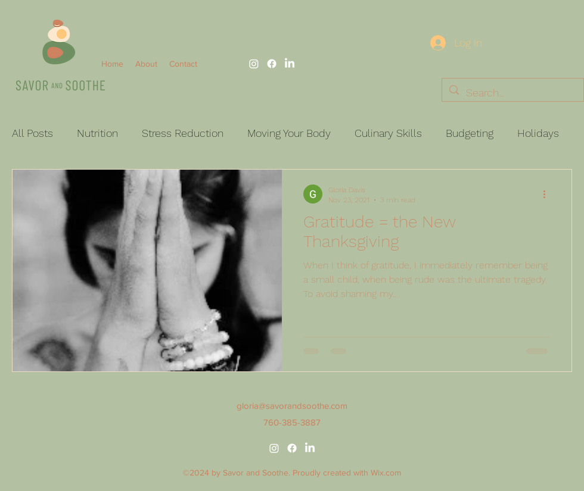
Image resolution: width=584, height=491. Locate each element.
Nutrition (97, 133)
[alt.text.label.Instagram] (254, 64)
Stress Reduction (182, 133)
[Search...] (512, 93)
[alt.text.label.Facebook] (272, 64)
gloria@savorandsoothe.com (292, 406)
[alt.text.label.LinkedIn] (290, 64)
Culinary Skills (388, 133)
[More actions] (548, 194)
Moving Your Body (289, 133)
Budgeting (469, 133)
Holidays (538, 133)
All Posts (32, 133)
